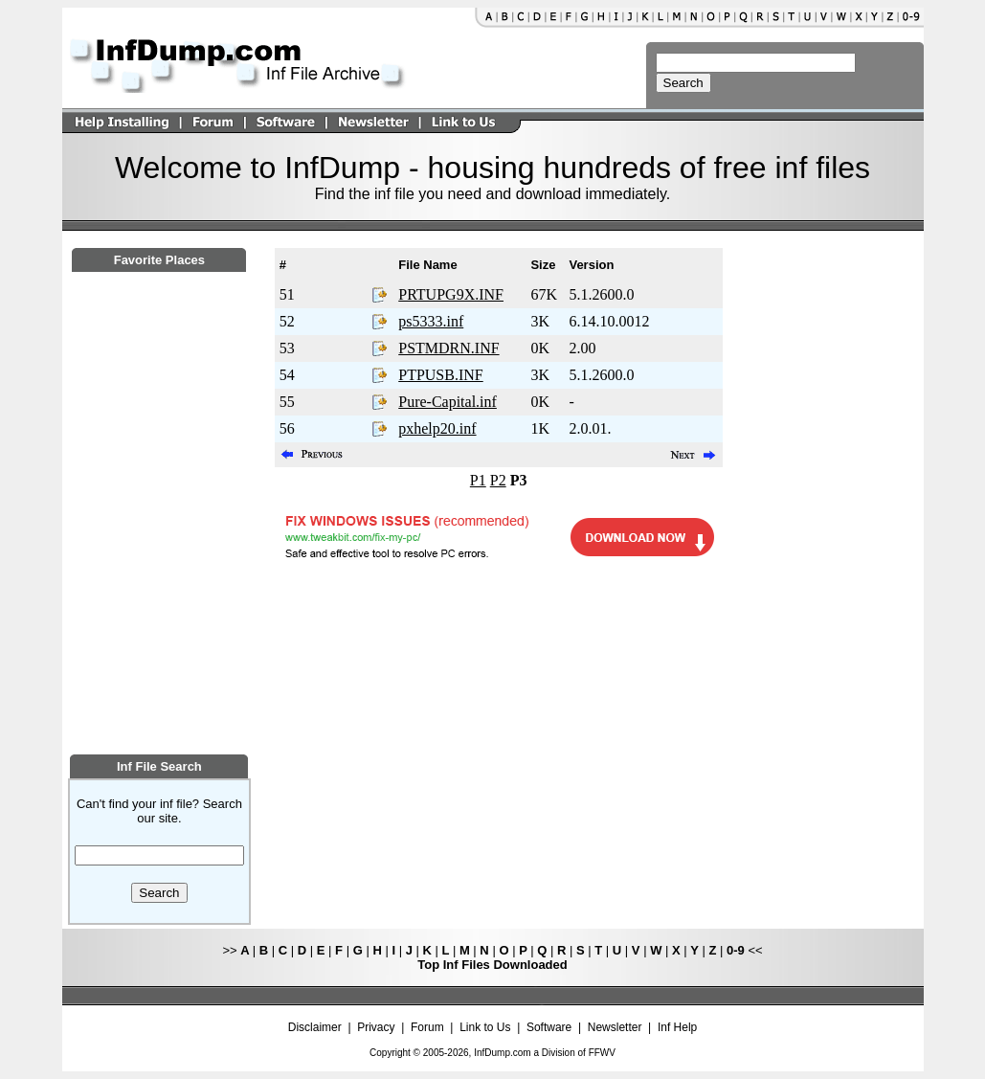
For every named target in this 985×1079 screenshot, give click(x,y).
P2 (498, 480)
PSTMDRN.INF (448, 348)
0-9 (736, 950)
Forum (427, 1027)
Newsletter (615, 1027)
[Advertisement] (158, 619)
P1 (478, 480)
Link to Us (484, 1027)
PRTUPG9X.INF (451, 294)
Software (548, 1027)
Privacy (375, 1027)
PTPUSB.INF (440, 375)
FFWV (602, 1052)
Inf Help (677, 1027)
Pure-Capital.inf (447, 401)
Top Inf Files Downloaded (492, 964)
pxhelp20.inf (437, 428)
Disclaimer (315, 1027)
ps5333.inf (430, 321)
